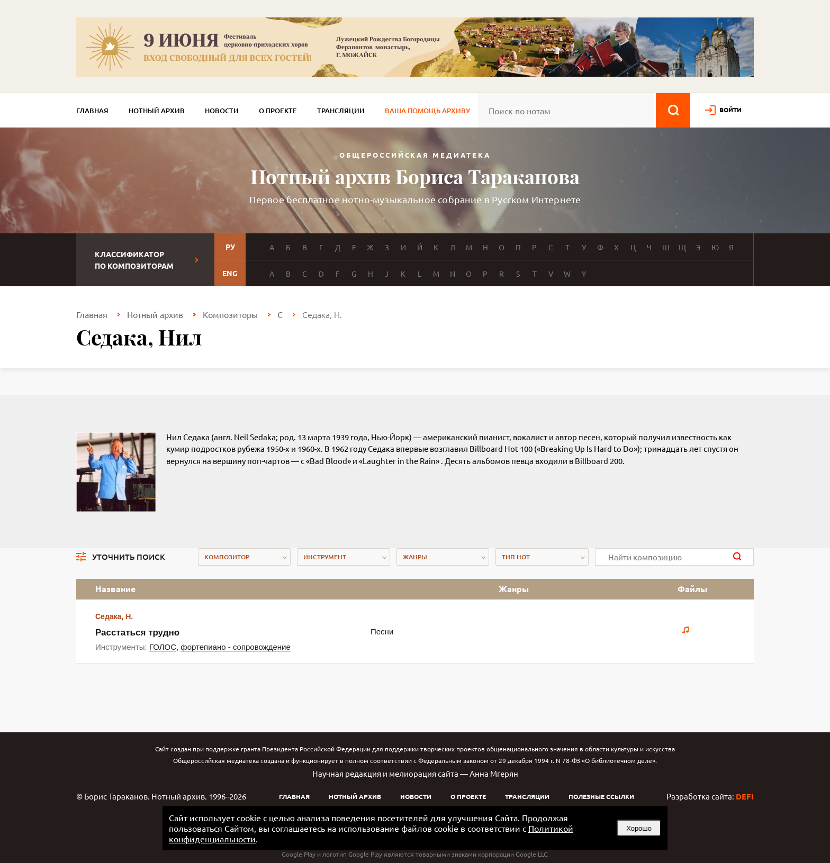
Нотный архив (157, 110)
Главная (92, 110)
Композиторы (230, 314)
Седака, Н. (114, 616)
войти (730, 109)
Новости (222, 110)
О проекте (278, 110)
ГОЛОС (162, 646)
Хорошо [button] (639, 828)
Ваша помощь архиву (427, 110)
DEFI (745, 796)
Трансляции (341, 110)
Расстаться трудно (137, 633)
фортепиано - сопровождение (235, 646)
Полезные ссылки (601, 796)
